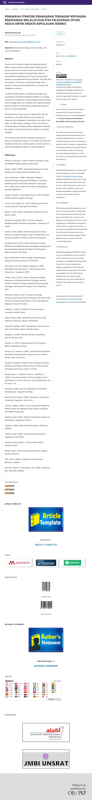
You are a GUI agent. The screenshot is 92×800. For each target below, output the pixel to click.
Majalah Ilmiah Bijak (16, 2)
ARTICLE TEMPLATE (46, 545)
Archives (15, 9)
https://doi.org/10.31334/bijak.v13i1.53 (24, 42)
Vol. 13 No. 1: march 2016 (30, 9)
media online (46, 614)
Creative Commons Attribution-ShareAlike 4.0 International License (69, 82)
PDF (61, 33)
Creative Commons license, (73, 176)
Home (7, 9)
